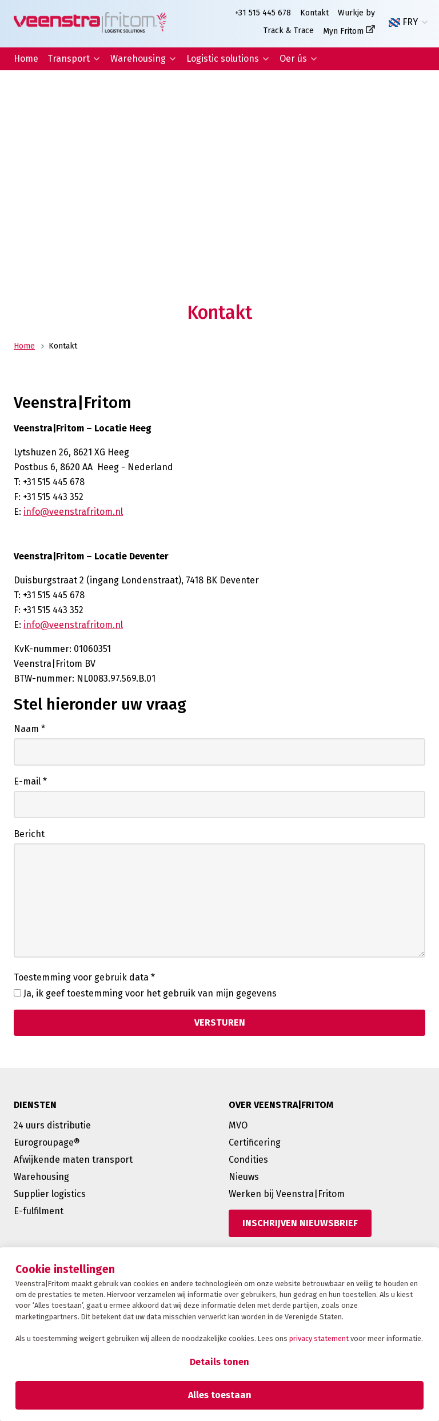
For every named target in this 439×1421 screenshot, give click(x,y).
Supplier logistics (50, 1193)
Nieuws (244, 1176)
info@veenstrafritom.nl (73, 511)
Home (26, 58)
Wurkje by (356, 13)
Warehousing (138, 58)
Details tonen (219, 1361)
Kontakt (314, 13)
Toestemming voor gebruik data (84, 977)
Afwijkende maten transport (73, 1159)
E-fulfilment (38, 1211)
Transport (68, 58)
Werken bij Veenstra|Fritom (287, 1193)
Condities (248, 1159)
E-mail (30, 781)
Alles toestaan (220, 1395)
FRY (403, 22)
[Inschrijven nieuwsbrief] (300, 1223)
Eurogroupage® (47, 1142)
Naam (29, 728)
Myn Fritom (343, 31)
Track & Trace (289, 30)
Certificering (255, 1142)
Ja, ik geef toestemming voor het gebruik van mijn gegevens (150, 993)
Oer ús (293, 58)
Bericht (29, 833)
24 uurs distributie (52, 1125)
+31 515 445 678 (263, 13)
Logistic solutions (222, 58)
